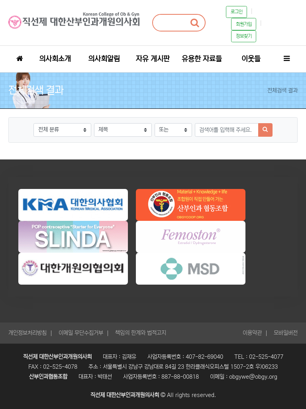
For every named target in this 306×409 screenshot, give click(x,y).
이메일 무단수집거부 (81, 333)
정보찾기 (244, 36)
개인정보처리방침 (27, 333)
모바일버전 (286, 333)
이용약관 (252, 333)
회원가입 (244, 24)
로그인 (237, 11)
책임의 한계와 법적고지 (140, 333)
